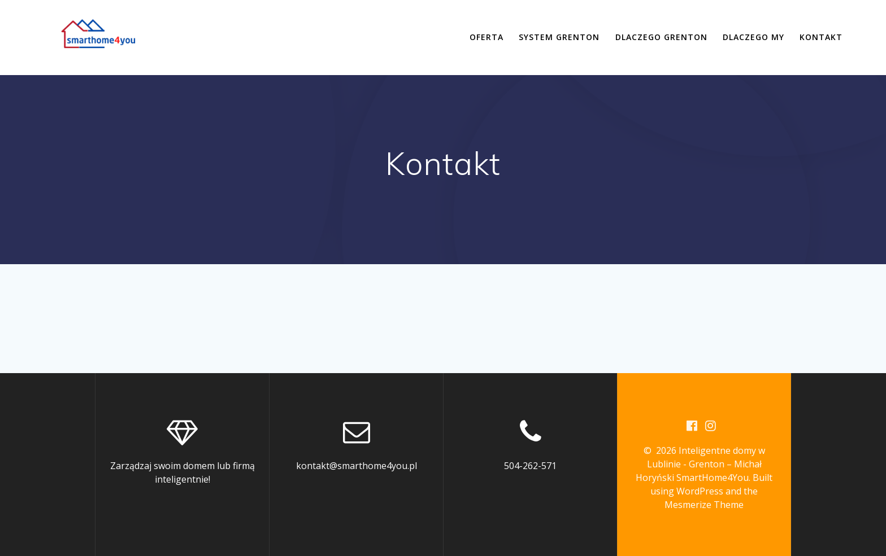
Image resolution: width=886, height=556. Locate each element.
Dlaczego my (753, 37)
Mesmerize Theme (704, 504)
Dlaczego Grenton (661, 37)
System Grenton (559, 37)
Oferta (486, 37)
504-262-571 (530, 465)
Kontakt (821, 37)
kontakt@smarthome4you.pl (356, 465)
